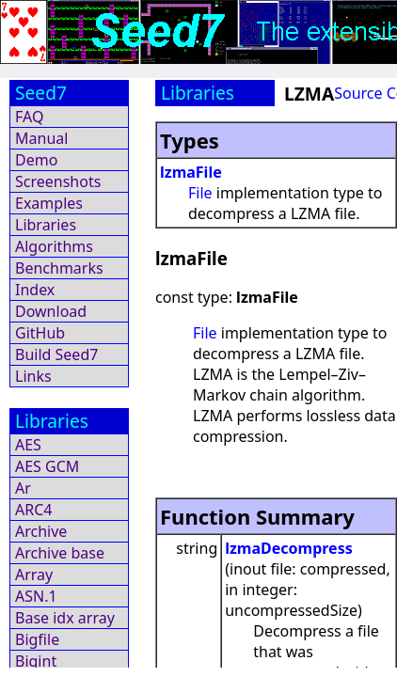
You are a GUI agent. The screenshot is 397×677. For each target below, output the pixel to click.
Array (34, 574)
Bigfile (37, 639)
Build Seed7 (56, 354)
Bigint (35, 661)
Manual (41, 138)
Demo (36, 160)
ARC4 (33, 509)
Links (33, 376)
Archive (41, 531)
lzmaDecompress (289, 548)
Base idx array (65, 617)
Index (35, 289)
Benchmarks (59, 268)
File (200, 192)
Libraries (45, 224)
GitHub (40, 333)
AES (28, 444)
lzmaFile (191, 172)
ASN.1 (36, 596)
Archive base (59, 553)
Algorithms (54, 246)
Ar (23, 488)
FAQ (29, 116)
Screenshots (58, 181)
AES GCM (47, 466)
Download (51, 311)
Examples (49, 203)
